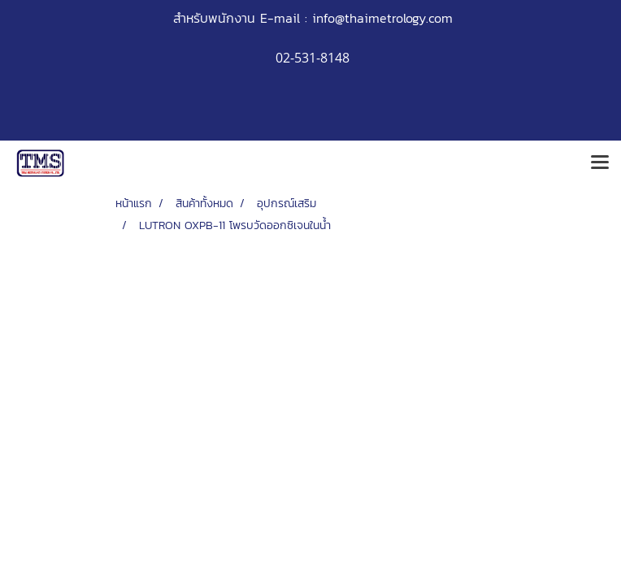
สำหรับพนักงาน (214, 18)
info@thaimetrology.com (382, 18)
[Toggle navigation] (600, 163)
